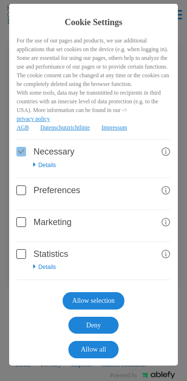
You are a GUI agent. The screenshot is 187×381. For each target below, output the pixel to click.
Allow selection (93, 300)
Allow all (94, 349)
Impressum (114, 127)
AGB (22, 127)
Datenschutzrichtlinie (65, 127)
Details (44, 165)
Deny (93, 325)
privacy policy (33, 118)
